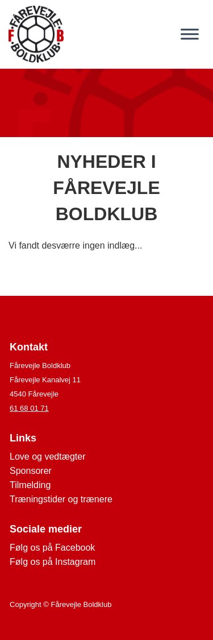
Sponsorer (31, 471)
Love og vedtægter (47, 456)
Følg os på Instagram (52, 562)
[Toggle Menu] (190, 33)
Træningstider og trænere (61, 499)
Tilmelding (30, 485)
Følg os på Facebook (52, 547)
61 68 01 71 (29, 408)
